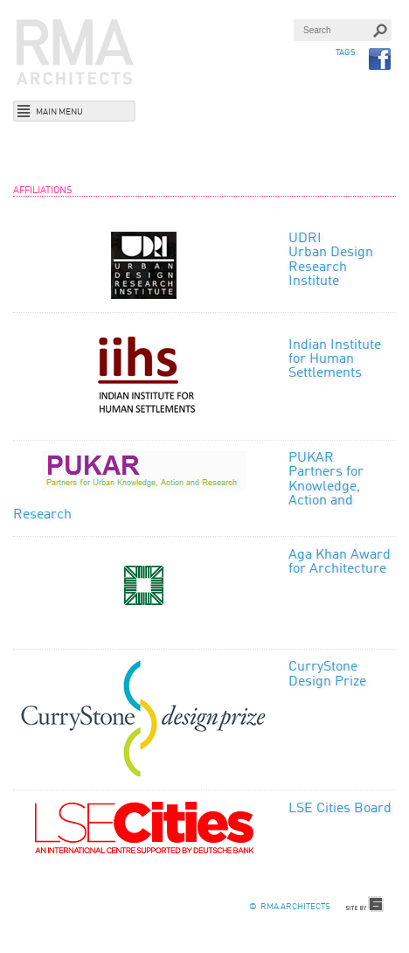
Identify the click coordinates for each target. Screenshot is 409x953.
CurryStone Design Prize (327, 674)
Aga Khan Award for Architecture (339, 562)
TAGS (346, 52)
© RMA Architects (289, 906)
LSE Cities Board (340, 809)
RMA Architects (75, 52)
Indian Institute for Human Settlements (334, 359)
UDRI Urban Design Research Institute (330, 260)
